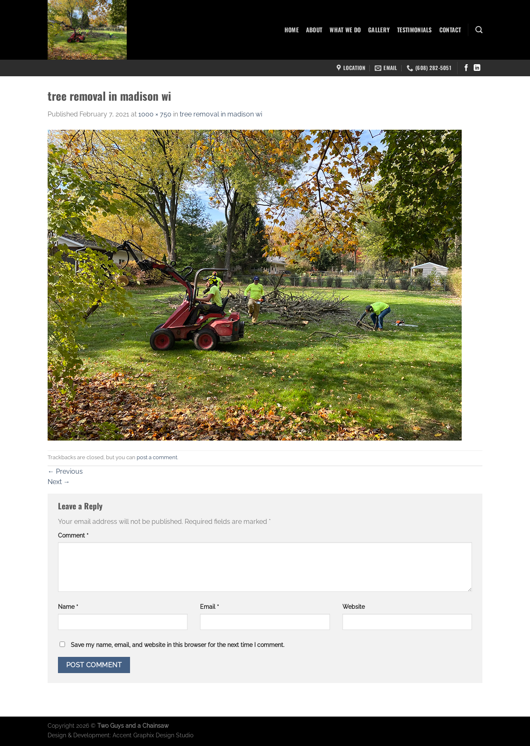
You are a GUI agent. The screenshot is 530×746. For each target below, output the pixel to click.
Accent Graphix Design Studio (153, 735)
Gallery (379, 29)
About (314, 29)
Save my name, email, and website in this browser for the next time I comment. (177, 644)
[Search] (478, 30)
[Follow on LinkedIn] (477, 68)
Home (291, 29)
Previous (65, 471)
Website (353, 606)
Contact (450, 29)
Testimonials (414, 29)
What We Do (345, 29)
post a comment (157, 457)
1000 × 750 (154, 114)
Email (209, 606)
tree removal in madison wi (221, 114)
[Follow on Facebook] (466, 68)
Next (59, 482)
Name (68, 606)
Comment (73, 535)
